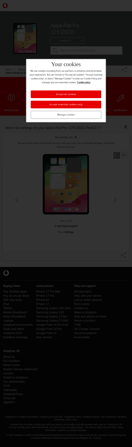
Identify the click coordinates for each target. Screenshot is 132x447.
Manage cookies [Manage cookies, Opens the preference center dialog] (66, 114)
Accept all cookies (66, 94)
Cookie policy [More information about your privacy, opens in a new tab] (83, 82)
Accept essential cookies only (66, 104)
